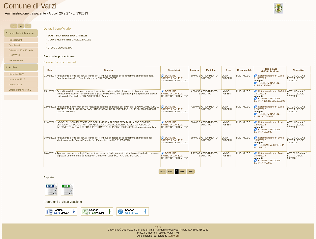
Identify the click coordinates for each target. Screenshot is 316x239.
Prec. (170, 171)
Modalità (211, 70)
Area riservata (16, 60)
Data (49, 70)
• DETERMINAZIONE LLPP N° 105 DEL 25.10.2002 (269, 99)
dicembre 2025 (16, 74)
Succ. (182, 171)
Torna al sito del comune (21, 33)
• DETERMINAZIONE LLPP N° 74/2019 (267, 161)
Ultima (191, 171)
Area (228, 70)
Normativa (298, 70)
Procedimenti (15, 40)
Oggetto (108, 70)
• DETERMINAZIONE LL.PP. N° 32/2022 (267, 115)
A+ (28, 26)
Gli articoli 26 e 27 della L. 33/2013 (21, 52)
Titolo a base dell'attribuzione (270, 70)
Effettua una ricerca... (20, 90)
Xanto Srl (173, 235)
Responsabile (244, 70)
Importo (194, 70)
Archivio (12, 67)
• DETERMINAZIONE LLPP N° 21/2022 (267, 130)
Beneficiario (174, 70)
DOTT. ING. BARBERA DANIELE (172, 76)
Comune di (30, 6)
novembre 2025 (17, 79)
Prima (162, 171)
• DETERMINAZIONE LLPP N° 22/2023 (267, 84)
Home (158, 226)
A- (14, 26)
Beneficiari (14, 45)
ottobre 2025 (15, 84)
